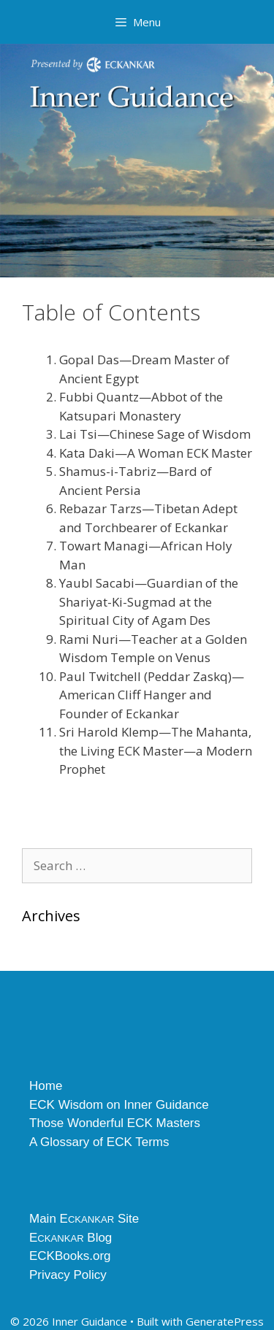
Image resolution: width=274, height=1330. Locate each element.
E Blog (70, 1238)
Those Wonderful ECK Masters (114, 1123)
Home (45, 1086)
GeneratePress (225, 1321)
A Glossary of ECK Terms (99, 1142)
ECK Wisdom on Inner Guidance (119, 1105)
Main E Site (84, 1219)
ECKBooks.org (70, 1256)
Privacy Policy (68, 1275)
